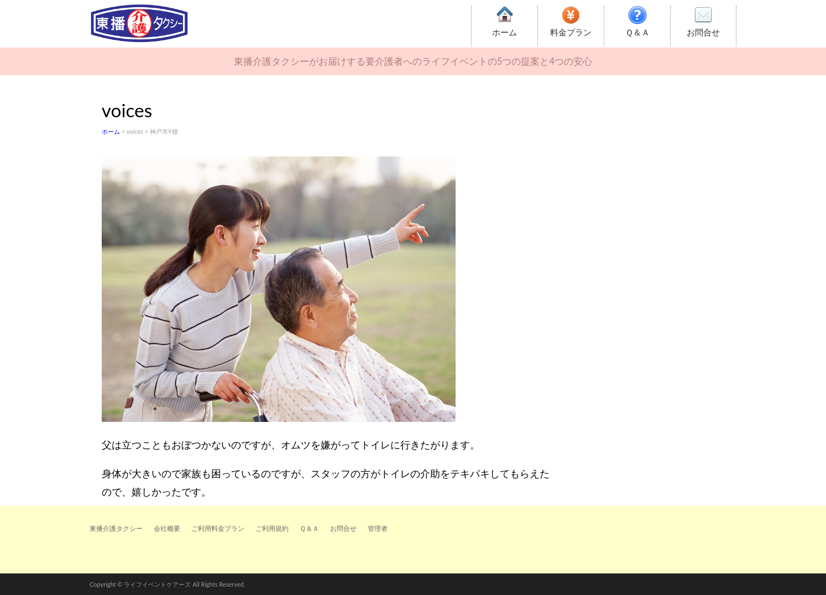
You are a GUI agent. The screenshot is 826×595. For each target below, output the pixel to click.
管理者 (378, 528)
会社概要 (167, 528)
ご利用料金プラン (217, 528)
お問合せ (703, 32)
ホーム (504, 32)
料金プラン (571, 32)
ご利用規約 (272, 528)
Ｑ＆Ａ (637, 32)
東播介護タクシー (116, 528)
